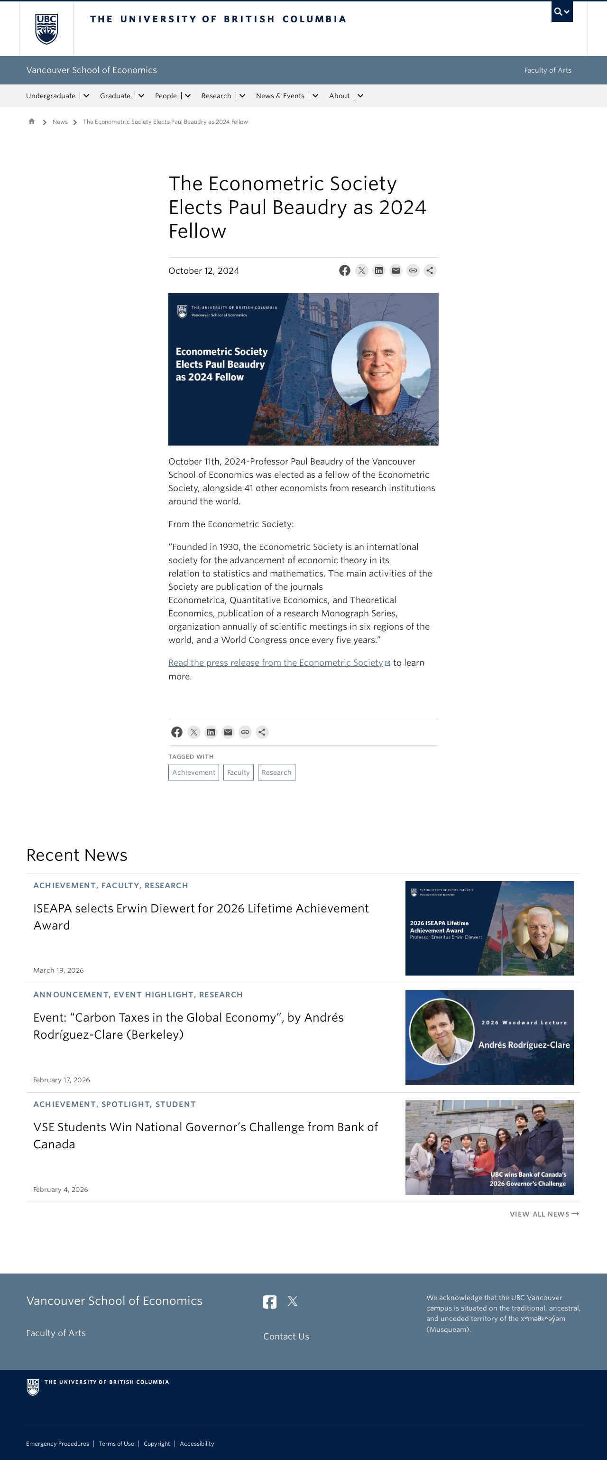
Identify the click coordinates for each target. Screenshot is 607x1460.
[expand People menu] (188, 96)
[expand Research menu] (242, 96)
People (166, 96)
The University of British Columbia (46, 28)
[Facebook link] (273, 1305)
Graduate (115, 96)
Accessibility (197, 1444)
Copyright (157, 1444)
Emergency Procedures (57, 1444)
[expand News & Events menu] (315, 96)
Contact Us (286, 1336)
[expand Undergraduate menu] (86, 96)
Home (31, 121)
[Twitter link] (296, 1305)
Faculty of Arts (547, 70)
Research (216, 96)
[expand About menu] (360, 96)
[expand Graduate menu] (141, 96)
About (339, 96)
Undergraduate (50, 96)
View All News (545, 1214)
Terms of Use (116, 1444)
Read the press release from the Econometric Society (275, 663)
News (60, 121)
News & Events (280, 96)
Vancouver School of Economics (91, 70)
